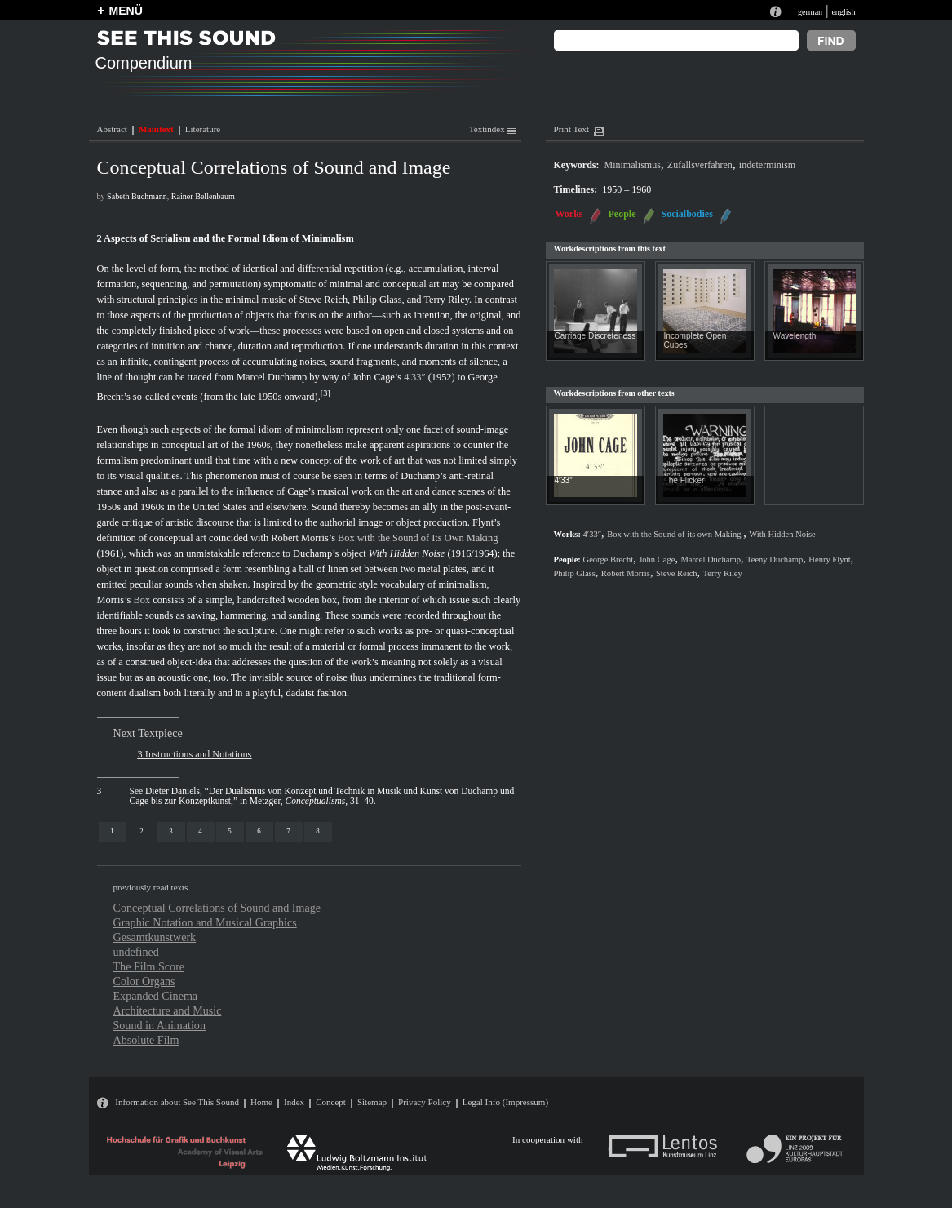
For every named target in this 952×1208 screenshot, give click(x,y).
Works (569, 214)
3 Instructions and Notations (195, 754)
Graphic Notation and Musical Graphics (205, 922)
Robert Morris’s (303, 538)
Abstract (112, 129)
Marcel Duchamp (272, 377)
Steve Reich (323, 299)
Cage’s (301, 491)
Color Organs (144, 981)
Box (142, 600)
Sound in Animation (159, 1025)
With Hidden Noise (407, 553)
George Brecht (608, 559)
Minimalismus (632, 165)
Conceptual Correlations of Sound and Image (217, 907)
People (622, 214)
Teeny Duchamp (774, 559)
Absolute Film (146, 1039)
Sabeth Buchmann (137, 196)
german (810, 11)
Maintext (156, 129)
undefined (136, 951)
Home (261, 1102)
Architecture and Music (167, 1010)
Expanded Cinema (155, 995)
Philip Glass (376, 299)
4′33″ (414, 377)
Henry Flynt (829, 559)
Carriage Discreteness (595, 335)
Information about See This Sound (177, 1102)
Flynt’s (486, 522)
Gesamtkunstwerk (155, 937)
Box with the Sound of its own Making (675, 534)
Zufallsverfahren (700, 165)
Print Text (571, 129)
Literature (202, 129)
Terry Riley (446, 299)
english (843, 11)
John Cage (657, 559)
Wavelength (795, 335)
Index (294, 1102)
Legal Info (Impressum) (505, 1102)
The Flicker (684, 480)
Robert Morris (625, 573)
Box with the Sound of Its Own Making (418, 538)
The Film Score (149, 966)
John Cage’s (376, 377)
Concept (331, 1102)
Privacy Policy (424, 1102)
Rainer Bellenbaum (203, 196)
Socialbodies (687, 214)
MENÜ (126, 10)
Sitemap (372, 1102)
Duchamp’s (423, 476)
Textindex (492, 129)
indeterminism (767, 165)
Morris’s (114, 600)
